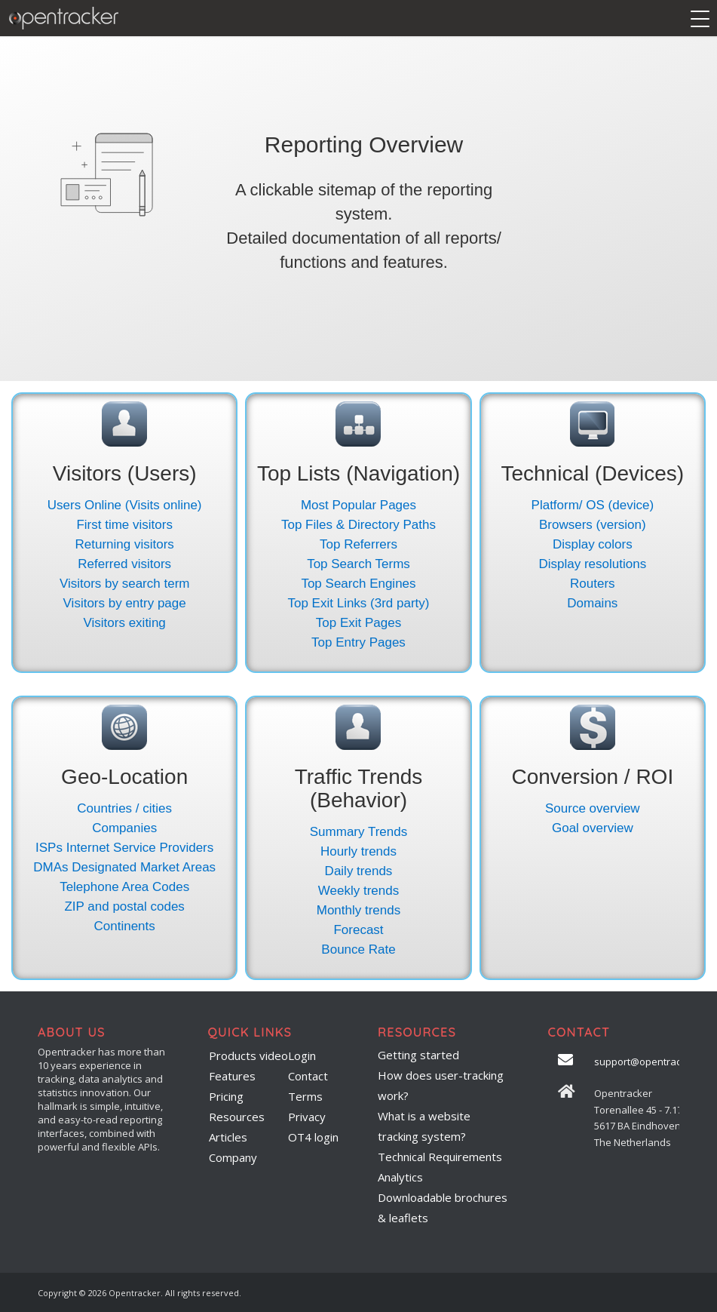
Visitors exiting (125, 623)
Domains (592, 603)
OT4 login (313, 1137)
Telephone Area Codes (124, 887)
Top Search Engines (358, 583)
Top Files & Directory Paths (358, 525)
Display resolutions (592, 564)
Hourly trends (358, 851)
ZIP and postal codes (124, 906)
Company (233, 1157)
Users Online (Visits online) (124, 505)
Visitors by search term (125, 583)
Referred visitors (124, 564)
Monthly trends (359, 910)
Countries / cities (124, 808)
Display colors (593, 544)
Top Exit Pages (358, 623)
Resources (237, 1116)
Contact (308, 1075)
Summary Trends (358, 832)
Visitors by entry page (124, 603)
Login (302, 1055)
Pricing (226, 1096)
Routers (592, 583)
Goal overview (592, 828)
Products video (248, 1055)
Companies (124, 828)
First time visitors (124, 525)
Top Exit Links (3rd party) (358, 603)
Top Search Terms (358, 564)
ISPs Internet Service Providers (124, 847)
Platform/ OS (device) (593, 505)
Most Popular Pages (358, 505)
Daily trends (359, 871)
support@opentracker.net (653, 1061)
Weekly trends (358, 890)
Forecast (358, 930)
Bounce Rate (358, 949)
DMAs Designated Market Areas (124, 867)
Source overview (592, 808)
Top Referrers (358, 544)
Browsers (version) (592, 525)
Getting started (418, 1054)
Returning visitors (124, 544)
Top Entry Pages (358, 642)
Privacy (307, 1116)
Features (232, 1075)
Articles (228, 1137)
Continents (124, 926)
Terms (305, 1096)
